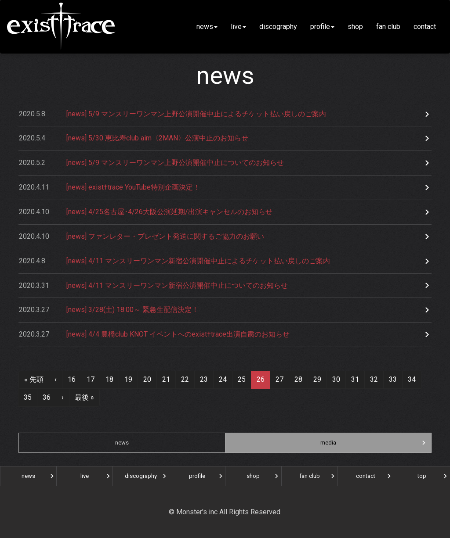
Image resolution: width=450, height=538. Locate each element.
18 (109, 379)
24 (223, 379)
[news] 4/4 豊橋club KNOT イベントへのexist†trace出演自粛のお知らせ (154, 335)
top (421, 476)
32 (374, 379)
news (207, 26)
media (328, 442)
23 (204, 379)
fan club (388, 26)
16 (72, 379)
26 (261, 379)
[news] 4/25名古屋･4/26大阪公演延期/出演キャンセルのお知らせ (145, 212)
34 (412, 379)
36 (47, 397)
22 (185, 379)
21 (166, 379)
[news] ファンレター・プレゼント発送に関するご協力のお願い (141, 237)
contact (428, 26)
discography (278, 26)
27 (279, 379)
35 (28, 397)
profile (322, 26)
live (238, 26)
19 (128, 379)
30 (336, 379)
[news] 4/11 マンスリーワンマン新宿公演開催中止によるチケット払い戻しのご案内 (174, 261)
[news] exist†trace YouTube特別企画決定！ (109, 188)
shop (355, 26)
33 (393, 379)
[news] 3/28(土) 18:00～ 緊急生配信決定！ (109, 310)
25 (242, 379)
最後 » (84, 397)
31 (355, 379)
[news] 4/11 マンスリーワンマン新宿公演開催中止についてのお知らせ (153, 286)
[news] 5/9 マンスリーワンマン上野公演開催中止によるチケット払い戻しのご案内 (172, 114)
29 (317, 379)
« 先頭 (34, 379)
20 (147, 379)
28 (298, 379)
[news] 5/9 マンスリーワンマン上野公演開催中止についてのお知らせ (151, 163)
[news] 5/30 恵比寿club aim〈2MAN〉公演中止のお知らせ (133, 138)
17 (90, 379)
